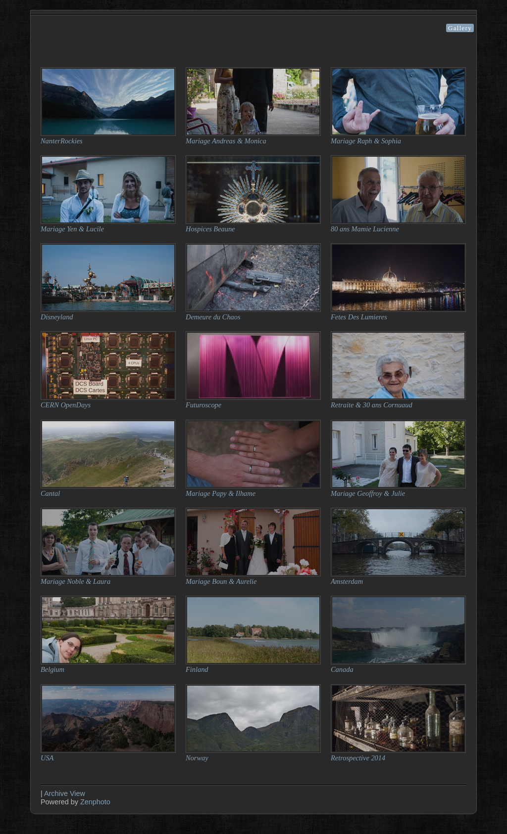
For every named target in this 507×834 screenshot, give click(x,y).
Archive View (64, 793)
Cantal (50, 493)
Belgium (52, 669)
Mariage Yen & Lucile (72, 229)
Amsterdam (347, 581)
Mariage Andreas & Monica (226, 141)
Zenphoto (95, 802)
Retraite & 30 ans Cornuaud (371, 405)
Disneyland (57, 317)
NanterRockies (62, 141)
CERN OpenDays (66, 405)
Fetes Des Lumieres (359, 317)
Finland (197, 669)
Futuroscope (203, 405)
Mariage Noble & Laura (75, 581)
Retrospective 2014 (358, 758)
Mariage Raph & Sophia (366, 141)
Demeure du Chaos (213, 317)
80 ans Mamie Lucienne (365, 229)
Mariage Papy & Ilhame (220, 493)
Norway (197, 758)
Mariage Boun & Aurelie (221, 581)
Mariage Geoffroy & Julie (368, 493)
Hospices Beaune (210, 229)
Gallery (460, 28)
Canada (342, 669)
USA (47, 758)
